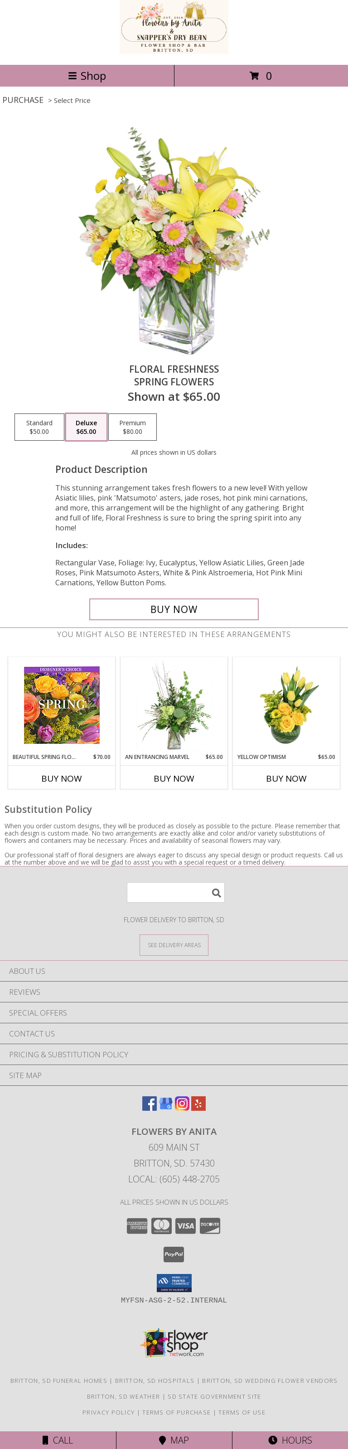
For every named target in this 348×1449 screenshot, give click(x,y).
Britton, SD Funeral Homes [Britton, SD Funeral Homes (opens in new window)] (59, 1380)
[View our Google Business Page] (166, 1108)
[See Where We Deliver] (174, 944)
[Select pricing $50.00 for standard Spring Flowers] (39, 427)
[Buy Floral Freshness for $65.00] (174, 609)
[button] (174, 1283)
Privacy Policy (108, 1412)
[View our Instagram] (182, 1108)
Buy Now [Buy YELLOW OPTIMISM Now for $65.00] (286, 778)
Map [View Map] (174, 1440)
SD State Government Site (214, 1396)
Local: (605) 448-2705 (174, 1179)
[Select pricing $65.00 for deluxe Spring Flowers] (86, 427)
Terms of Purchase (176, 1412)
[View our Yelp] (198, 1108)
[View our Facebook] (149, 1108)
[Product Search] (176, 892)
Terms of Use (242, 1412)
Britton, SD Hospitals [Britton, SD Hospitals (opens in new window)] (154, 1380)
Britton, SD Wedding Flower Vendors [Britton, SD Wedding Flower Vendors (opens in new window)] (270, 1380)
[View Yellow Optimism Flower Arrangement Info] (286, 705)
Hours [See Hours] (290, 1440)
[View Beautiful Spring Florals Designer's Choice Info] (62, 705)
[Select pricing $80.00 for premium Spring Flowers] (132, 427)
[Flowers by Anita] (174, 51)
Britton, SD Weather (123, 1396)
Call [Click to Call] (58, 1440)
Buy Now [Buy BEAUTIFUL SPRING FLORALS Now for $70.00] (61, 778)
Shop (87, 75)
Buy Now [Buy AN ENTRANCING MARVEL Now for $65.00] (174, 778)
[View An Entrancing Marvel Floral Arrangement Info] (174, 705)
